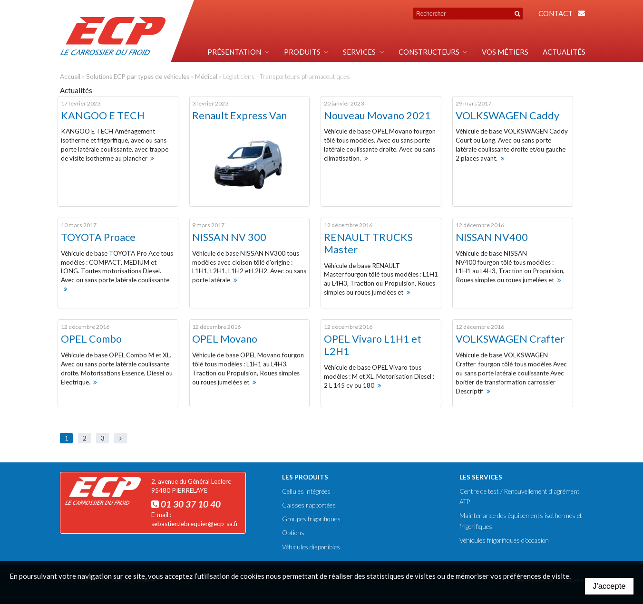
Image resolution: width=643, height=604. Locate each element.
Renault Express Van (239, 115)
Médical (206, 76)
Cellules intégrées (306, 491)
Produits (302, 52)
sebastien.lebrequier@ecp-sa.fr (194, 523)
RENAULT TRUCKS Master (368, 243)
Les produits (305, 477)
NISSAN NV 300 (229, 237)
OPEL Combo (91, 339)
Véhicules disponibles (311, 547)
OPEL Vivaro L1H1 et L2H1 (372, 345)
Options (293, 533)
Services (359, 52)
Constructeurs (429, 52)
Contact (555, 13)
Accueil (70, 76)
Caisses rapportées (309, 505)
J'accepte (609, 586)
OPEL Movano (224, 339)
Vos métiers (505, 52)
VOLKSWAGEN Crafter (510, 339)
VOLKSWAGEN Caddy (507, 115)
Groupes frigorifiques (311, 519)
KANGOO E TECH (103, 115)
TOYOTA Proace (98, 237)
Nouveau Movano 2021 (377, 115)
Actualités (564, 52)
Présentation (234, 52)
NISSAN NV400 (492, 237)
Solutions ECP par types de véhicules (137, 76)
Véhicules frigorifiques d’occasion (504, 540)
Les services (480, 477)
